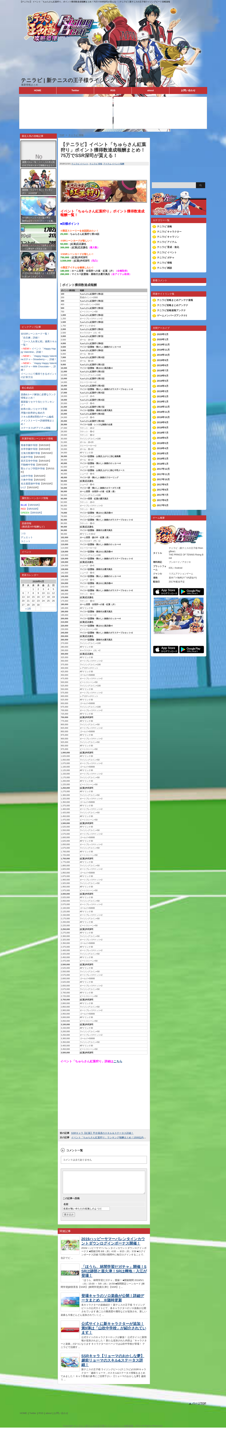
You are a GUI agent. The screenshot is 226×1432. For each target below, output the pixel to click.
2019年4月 (162, 386)
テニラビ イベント (79, 164)
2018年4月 (162, 448)
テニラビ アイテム (167, 242)
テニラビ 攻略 (164, 226)
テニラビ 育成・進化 (168, 247)
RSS (113, 90)
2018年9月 (162, 422)
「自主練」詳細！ (30, 337)
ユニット (25, 541)
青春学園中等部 (29, 445)
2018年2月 (162, 458)
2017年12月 (163, 469)
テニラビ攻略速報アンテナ (171, 310)
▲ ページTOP (197, 1407)
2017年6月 (162, 500)
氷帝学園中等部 (29, 449)
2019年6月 (162, 375)
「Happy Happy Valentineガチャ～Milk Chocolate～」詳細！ (39, 366)
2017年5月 (162, 505)
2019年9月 (162, 360)
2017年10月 (163, 479)
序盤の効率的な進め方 (33, 412)
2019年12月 (163, 344)
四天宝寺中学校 (29, 460)
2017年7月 (162, 494)
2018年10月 (163, 417)
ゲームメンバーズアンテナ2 (172, 315)
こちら (117, 1061)
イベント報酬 (118, 164)
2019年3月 (162, 391)
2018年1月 (162, 463)
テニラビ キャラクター (169, 231)
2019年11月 (163, 349)
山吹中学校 (27, 476)
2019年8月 (162, 365)
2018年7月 (162, 432)
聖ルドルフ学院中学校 (33, 468)
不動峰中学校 (28, 464)
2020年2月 (162, 334)
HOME (37, 90)
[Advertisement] (38, 296)
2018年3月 (162, 453)
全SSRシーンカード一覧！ (35, 333)
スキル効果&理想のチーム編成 (37, 416)
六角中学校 (27, 479)
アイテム (107, 164)
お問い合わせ (188, 90)
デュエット (27, 537)
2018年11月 (163, 412)
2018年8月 (162, 427)
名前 (65, 1208)
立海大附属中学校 (30, 453)
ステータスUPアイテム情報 (36, 428)
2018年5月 (162, 443)
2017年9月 (162, 484)
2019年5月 (162, 380)
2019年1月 (162, 401)
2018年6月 (162, 437)
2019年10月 (163, 354)
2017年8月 (162, 489)
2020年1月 (162, 339)
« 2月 (28, 608)
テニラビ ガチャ (166, 257)
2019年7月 (162, 370)
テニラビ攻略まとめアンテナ (172, 305)
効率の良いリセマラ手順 (34, 409)
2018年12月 (163, 406)
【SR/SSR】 (31, 505)
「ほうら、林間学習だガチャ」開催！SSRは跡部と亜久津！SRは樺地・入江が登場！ (114, 1275)
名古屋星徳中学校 (30, 483)
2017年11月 (163, 474)
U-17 (23, 487)
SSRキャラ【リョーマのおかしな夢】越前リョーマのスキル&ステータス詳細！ (112, 1364)
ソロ (23, 533)
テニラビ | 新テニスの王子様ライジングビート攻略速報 (86, 80)
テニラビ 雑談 (164, 267)
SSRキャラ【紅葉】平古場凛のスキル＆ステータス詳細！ (102, 1133)
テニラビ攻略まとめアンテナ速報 (175, 300)
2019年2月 (162, 396)
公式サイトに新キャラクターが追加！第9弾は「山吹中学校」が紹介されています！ (113, 1332)
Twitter (75, 90)
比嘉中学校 (27, 457)
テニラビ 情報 (95, 164)
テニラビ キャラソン (168, 236)
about (150, 90)
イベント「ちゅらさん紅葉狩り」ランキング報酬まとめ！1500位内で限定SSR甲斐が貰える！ (122, 1137)
